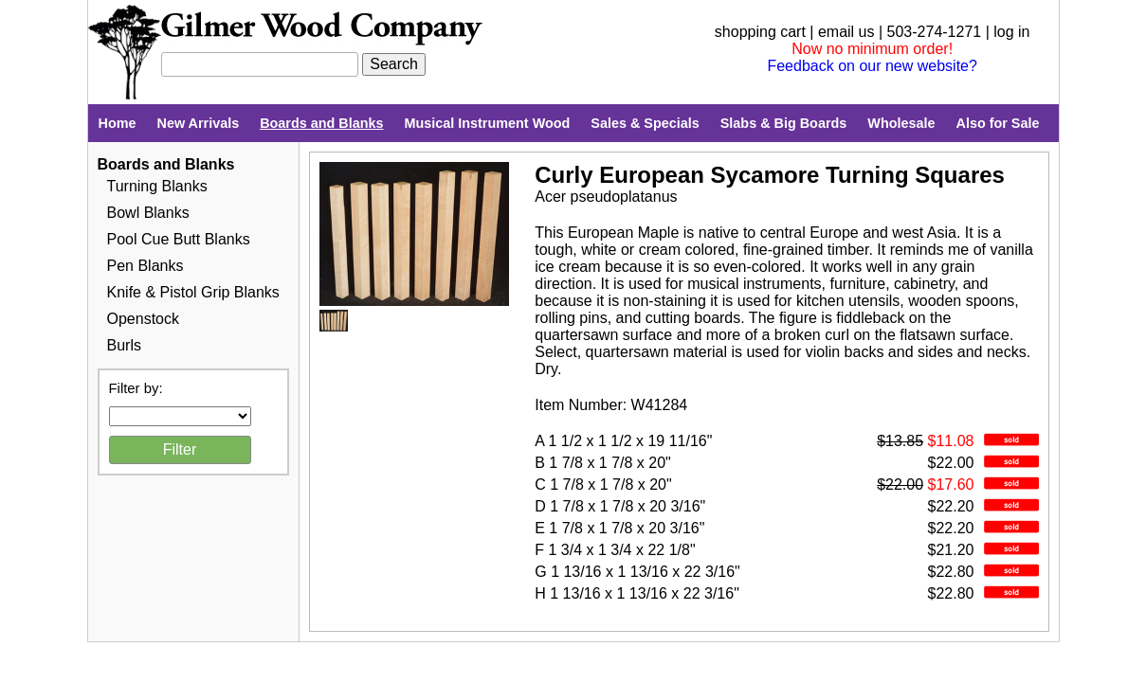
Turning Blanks (157, 186)
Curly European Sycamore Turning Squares (770, 175)
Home (117, 123)
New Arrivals (197, 123)
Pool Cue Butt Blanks (178, 239)
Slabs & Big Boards (783, 123)
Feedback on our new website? (871, 66)
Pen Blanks (145, 266)
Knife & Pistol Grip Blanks (193, 292)
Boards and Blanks (321, 123)
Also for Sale (997, 123)
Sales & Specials (645, 123)
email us (846, 32)
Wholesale (901, 123)
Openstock (143, 319)
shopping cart (760, 32)
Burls (124, 345)
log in (1011, 32)
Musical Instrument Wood (488, 123)
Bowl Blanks (148, 213)
